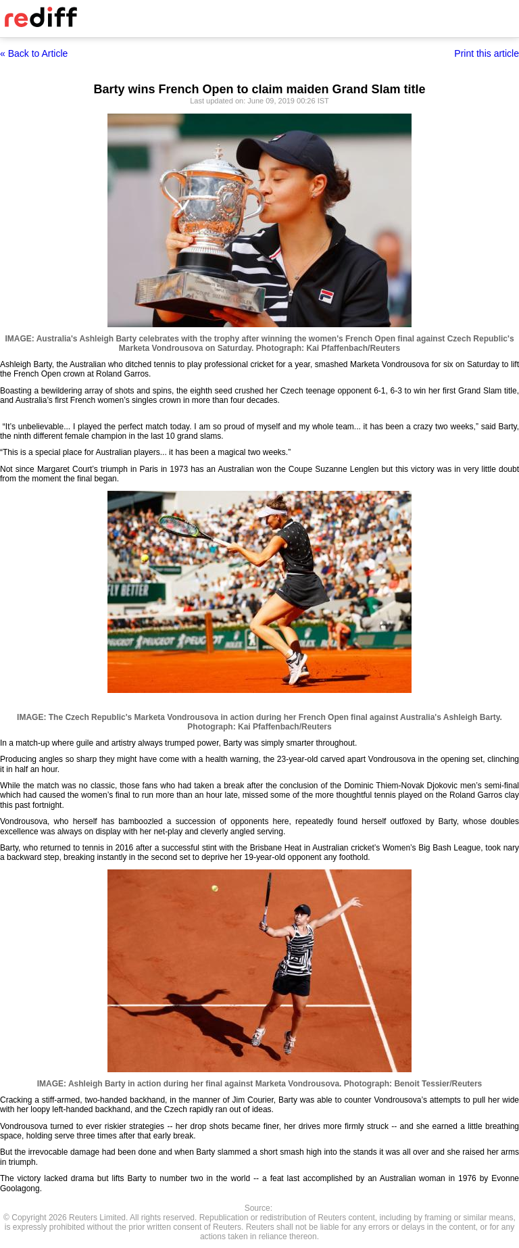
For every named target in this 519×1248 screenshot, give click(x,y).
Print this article (486, 53)
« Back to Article (34, 53)
